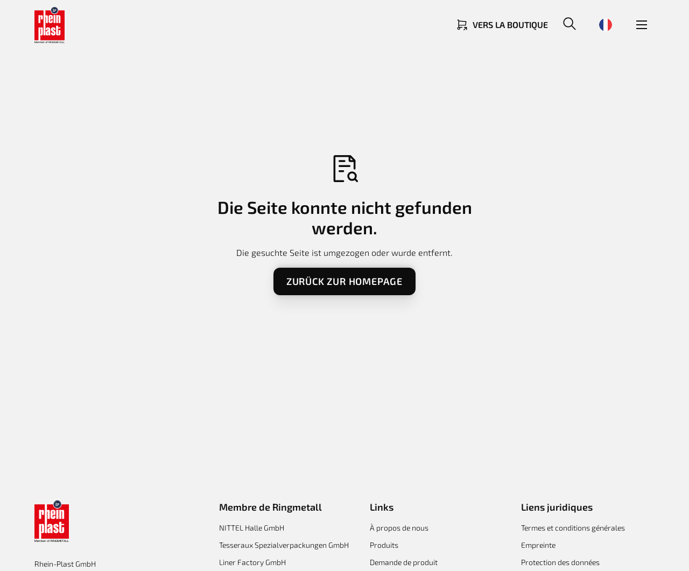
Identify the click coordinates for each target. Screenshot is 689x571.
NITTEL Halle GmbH (251, 527)
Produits (384, 544)
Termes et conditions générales (573, 527)
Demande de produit (404, 562)
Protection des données (560, 562)
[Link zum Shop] (501, 24)
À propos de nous (399, 527)
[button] (569, 25)
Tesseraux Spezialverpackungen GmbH (284, 544)
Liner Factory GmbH (252, 562)
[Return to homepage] (49, 24)
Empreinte (538, 544)
